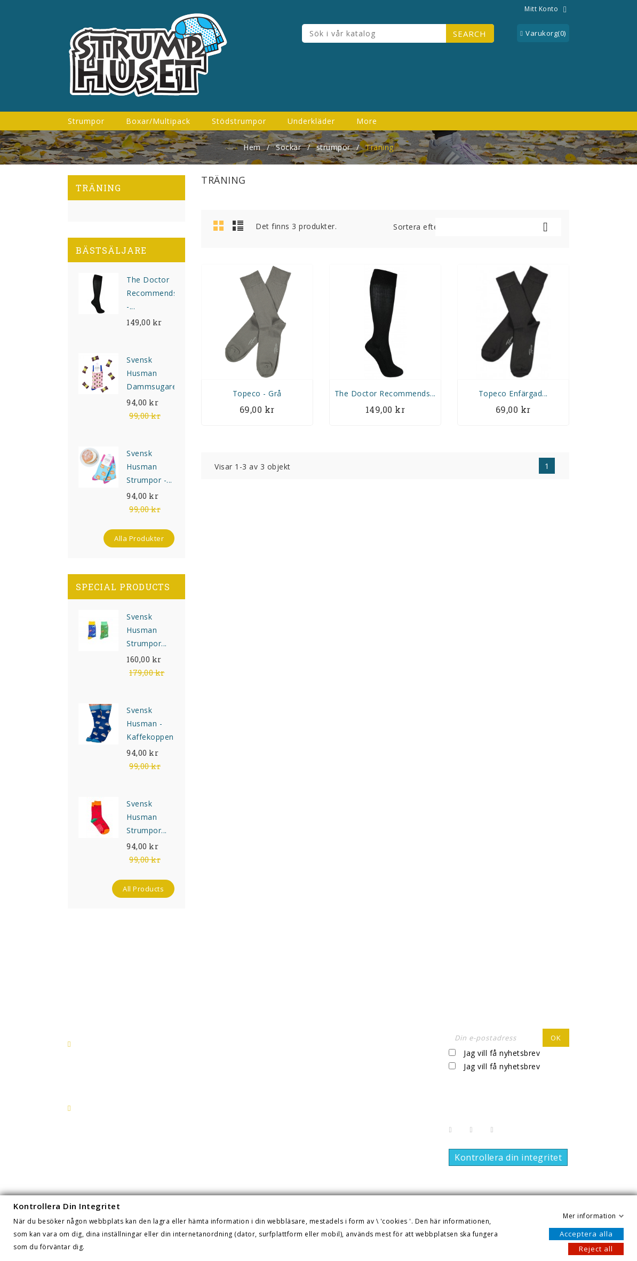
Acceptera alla (586, 1233)
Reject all (596, 1248)
